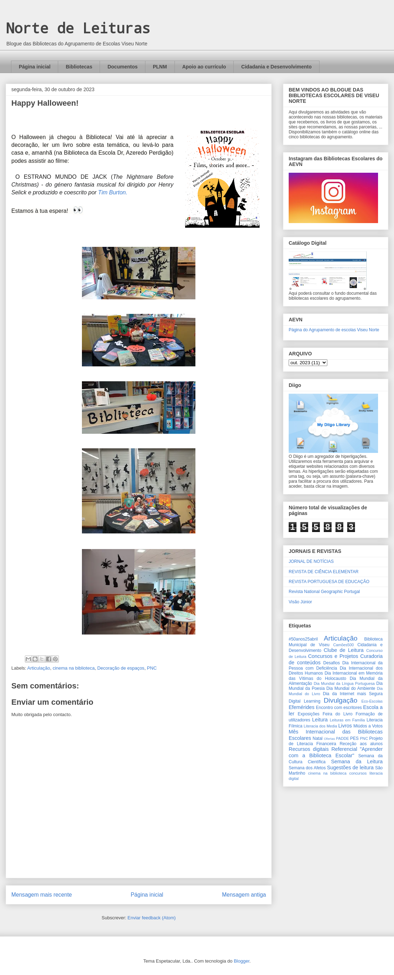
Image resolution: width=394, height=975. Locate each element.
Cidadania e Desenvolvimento (276, 67)
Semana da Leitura (357, 761)
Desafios (331, 662)
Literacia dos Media (320, 726)
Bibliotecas (79, 67)
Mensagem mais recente (41, 895)
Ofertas (329, 739)
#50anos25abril (303, 639)
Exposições (308, 713)
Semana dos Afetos (307, 767)
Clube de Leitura (344, 650)
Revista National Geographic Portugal (324, 591)
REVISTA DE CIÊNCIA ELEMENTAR (324, 571)
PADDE (342, 738)
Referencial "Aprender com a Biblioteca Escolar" (336, 752)
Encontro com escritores (339, 707)
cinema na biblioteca (73, 668)
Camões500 (343, 645)
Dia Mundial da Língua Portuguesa (344, 683)
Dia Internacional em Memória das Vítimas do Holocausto (336, 676)
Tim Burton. (113, 192)
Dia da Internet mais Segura (353, 693)
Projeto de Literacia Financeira (336, 741)
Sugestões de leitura (350, 767)
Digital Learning (304, 701)
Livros (345, 726)
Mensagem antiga (244, 895)
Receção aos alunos (361, 743)
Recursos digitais (309, 749)
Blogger (241, 961)
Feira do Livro (338, 713)
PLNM (160, 67)
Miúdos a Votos (368, 726)
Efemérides (302, 707)
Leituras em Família (347, 720)
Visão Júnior (300, 601)
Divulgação (340, 700)
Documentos (122, 67)
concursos (358, 773)
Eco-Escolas (372, 701)
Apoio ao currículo (204, 67)
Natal (317, 738)
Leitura (320, 719)
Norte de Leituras (78, 27)
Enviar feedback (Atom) (152, 917)
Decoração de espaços (120, 668)
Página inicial (34, 67)
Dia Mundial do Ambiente (350, 688)
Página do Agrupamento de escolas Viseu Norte (334, 329)
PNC (151, 668)
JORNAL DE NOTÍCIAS (311, 561)
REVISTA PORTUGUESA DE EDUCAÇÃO (329, 581)
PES (354, 738)
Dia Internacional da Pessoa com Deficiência (336, 665)
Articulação (38, 668)
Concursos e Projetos (333, 656)
